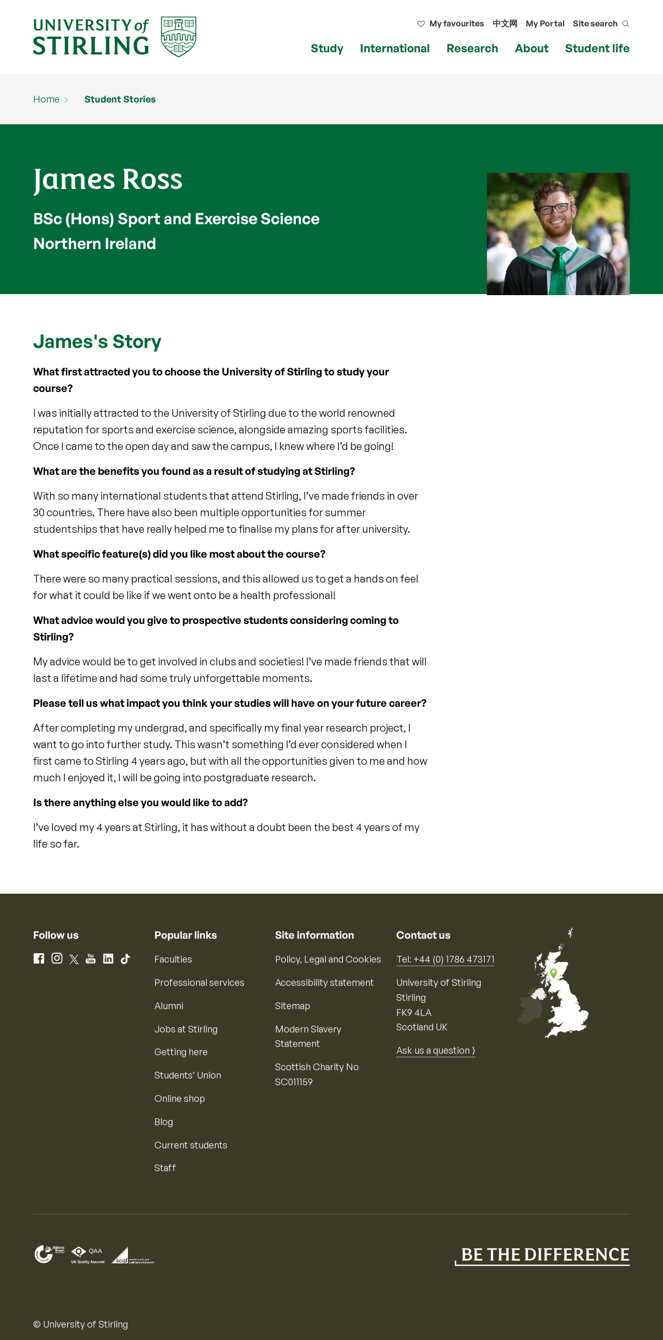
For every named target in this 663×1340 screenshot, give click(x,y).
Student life (597, 48)
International (395, 48)
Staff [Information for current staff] (165, 1167)
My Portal (545, 23)
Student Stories (120, 99)
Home (46, 99)
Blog (163, 1121)
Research (472, 48)
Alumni (168, 1005)
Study (327, 48)
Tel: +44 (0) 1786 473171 (445, 959)
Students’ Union (187, 1075)
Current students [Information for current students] (190, 1144)
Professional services (199, 982)
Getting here (181, 1051)
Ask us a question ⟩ (435, 1050)
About (532, 48)
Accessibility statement (324, 982)
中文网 (505, 23)
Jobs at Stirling (186, 1029)
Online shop (179, 1098)
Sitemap (292, 1005)
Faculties (173, 959)
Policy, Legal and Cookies (328, 959)
